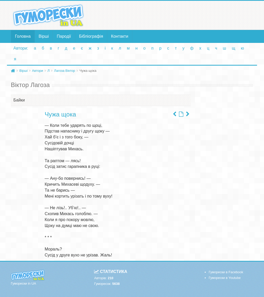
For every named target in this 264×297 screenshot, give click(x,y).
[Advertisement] (173, 15)
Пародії (64, 36)
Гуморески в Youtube (225, 278)
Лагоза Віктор (64, 71)
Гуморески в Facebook (226, 272)
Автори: (20, 48)
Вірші (44, 36)
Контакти (119, 36)
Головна (23, 36)
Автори (37, 71)
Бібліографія (91, 36)
